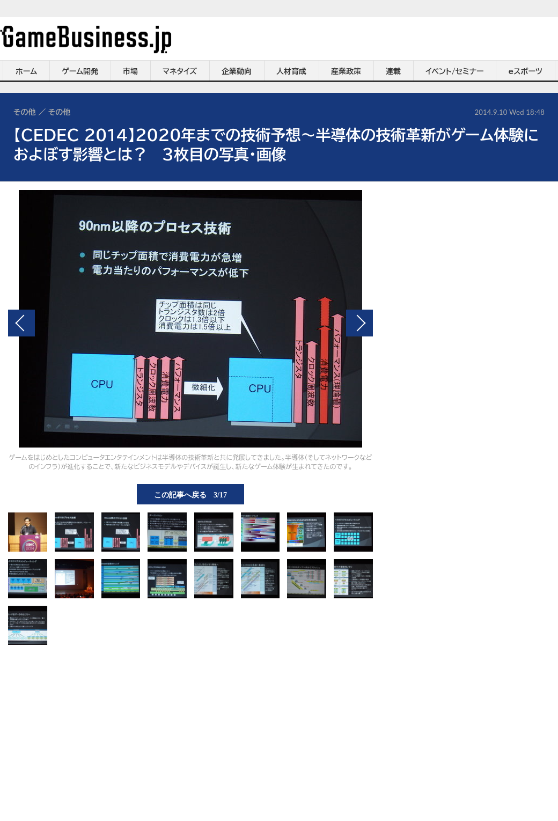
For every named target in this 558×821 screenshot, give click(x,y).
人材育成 (291, 71)
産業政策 (346, 71)
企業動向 (237, 71)
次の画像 (359, 323)
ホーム (26, 71)
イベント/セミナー (454, 71)
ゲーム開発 (80, 71)
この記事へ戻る (190, 494)
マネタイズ (180, 71)
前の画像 (21, 323)
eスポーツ (525, 71)
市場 (130, 71)
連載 (393, 71)
